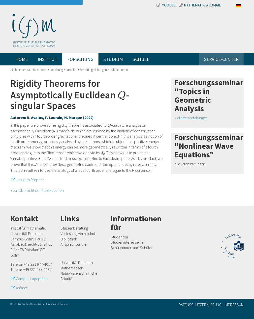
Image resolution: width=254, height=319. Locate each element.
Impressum (234, 304)
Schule (141, 59)
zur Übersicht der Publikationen (38, 190)
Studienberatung (74, 228)
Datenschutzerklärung (200, 304)
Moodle (166, 5)
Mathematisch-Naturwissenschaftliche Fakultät (79, 273)
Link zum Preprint (30, 179)
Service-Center (221, 59)
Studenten (119, 236)
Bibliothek (69, 238)
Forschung (80, 59)
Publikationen (119, 70)
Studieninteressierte (127, 242)
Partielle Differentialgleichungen (86, 70)
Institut (47, 59)
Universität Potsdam (77, 262)
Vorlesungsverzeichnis (78, 233)
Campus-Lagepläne (32, 278)
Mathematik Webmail (200, 5)
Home (21, 59)
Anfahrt (21, 287)
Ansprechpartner (74, 244)
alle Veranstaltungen (192, 118)
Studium (113, 59)
